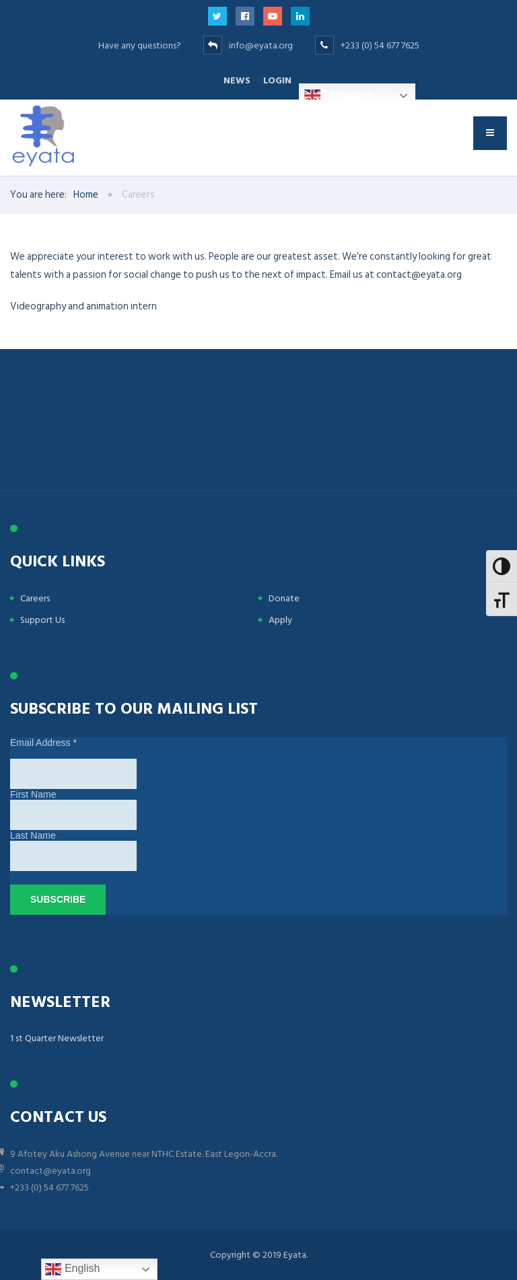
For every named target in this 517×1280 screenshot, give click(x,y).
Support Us (42, 620)
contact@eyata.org (50, 1170)
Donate (284, 598)
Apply (280, 620)
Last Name (33, 835)
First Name (33, 794)
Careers (35, 598)
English (338, 95)
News (236, 80)
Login (277, 80)
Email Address (43, 742)
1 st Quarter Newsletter (57, 1038)
